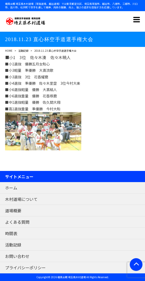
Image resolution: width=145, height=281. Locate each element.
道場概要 (13, 210)
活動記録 (23, 50)
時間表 (11, 233)
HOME (8, 50)
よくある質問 (17, 222)
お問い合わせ (17, 256)
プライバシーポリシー (25, 268)
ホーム (11, 188)
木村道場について (21, 199)
